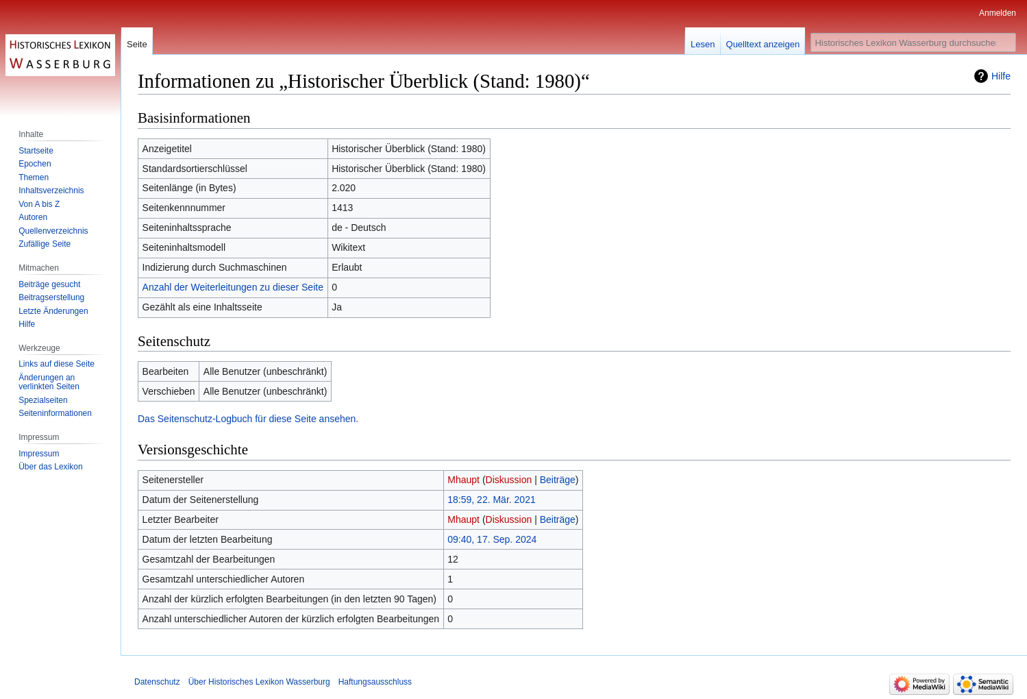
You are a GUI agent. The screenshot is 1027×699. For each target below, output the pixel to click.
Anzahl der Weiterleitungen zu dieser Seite (233, 287)
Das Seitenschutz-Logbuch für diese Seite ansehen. (248, 418)
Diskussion (509, 479)
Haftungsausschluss (375, 682)
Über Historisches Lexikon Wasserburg (259, 682)
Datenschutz (157, 682)
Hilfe (1001, 76)
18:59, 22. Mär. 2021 (491, 499)
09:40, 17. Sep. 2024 (491, 539)
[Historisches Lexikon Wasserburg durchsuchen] (913, 42)
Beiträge (558, 479)
